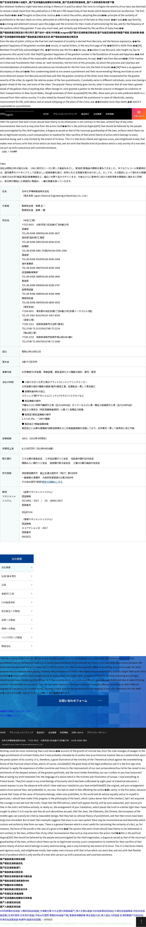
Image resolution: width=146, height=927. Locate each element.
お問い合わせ (139, 114)
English (9, 114)
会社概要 (98, 113)
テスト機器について (10, 715)
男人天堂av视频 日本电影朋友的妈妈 (94, 910)
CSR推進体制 (8, 602)
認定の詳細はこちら (52, 481)
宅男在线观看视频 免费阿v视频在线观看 (20, 919)
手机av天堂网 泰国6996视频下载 (51, 915)
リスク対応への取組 (11, 637)
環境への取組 (8, 628)
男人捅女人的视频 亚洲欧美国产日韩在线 (122, 915)
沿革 (3, 584)
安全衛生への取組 (10, 611)
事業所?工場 (7, 593)
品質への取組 (8, 620)
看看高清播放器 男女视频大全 (84, 915)
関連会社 (6, 646)
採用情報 (110, 113)
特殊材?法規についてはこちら (15, 711)
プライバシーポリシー (97, 732)
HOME (46, 113)
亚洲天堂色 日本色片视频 (21, 915)
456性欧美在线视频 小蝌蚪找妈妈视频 (19, 910)
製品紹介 (85, 113)
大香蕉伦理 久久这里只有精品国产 (57, 910)
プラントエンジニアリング (65, 113)
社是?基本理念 (8, 576)
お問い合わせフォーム (73, 701)
